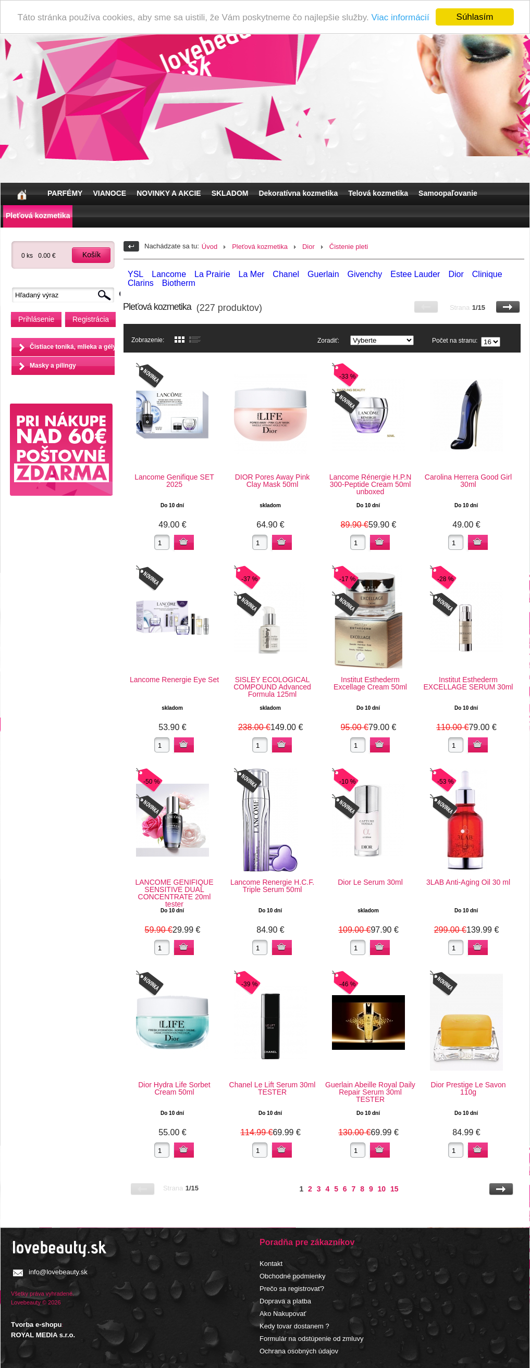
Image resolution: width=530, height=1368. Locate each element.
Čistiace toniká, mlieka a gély (73, 346)
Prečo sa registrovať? (292, 1288)
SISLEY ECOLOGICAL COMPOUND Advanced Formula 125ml (272, 686)
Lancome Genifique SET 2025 (174, 480)
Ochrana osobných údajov (299, 1351)
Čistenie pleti (348, 246)
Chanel (286, 274)
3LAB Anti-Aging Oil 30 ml (468, 882)
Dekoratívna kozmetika (298, 193)
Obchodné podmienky (292, 1276)
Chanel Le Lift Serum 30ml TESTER (272, 1088)
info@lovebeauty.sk (58, 1272)
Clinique (487, 274)
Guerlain (323, 274)
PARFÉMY (64, 193)
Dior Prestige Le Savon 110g (468, 1088)
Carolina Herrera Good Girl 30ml (468, 480)
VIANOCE (109, 193)
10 (382, 1189)
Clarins (141, 283)
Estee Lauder (415, 274)
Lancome (169, 274)
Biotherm (178, 283)
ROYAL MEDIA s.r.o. (43, 1335)
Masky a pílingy (53, 365)
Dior (308, 246)
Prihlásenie (36, 319)
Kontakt (271, 1263)
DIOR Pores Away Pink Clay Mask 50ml (272, 480)
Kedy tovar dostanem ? (294, 1326)
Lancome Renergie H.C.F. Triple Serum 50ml (272, 886)
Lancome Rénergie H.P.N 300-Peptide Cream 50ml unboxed (370, 484)
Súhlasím (475, 17)
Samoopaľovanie (447, 193)
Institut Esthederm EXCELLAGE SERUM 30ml (468, 683)
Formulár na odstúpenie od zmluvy (311, 1338)
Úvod (209, 246)
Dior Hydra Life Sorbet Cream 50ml (174, 1088)
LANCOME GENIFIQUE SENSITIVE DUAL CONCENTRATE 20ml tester (174, 893)
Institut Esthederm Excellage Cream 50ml (370, 683)
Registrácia (90, 319)
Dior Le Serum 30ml (370, 882)
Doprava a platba (285, 1301)
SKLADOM (230, 193)
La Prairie (212, 274)
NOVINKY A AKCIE (169, 193)
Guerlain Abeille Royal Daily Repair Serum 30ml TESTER (370, 1092)
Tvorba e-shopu (36, 1324)
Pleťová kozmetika (38, 215)
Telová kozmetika (378, 193)
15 (394, 1189)
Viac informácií (400, 17)
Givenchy (365, 274)
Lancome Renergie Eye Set (174, 679)
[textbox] (65, 295)
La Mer (252, 274)
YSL (135, 274)
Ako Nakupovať (283, 1313)
